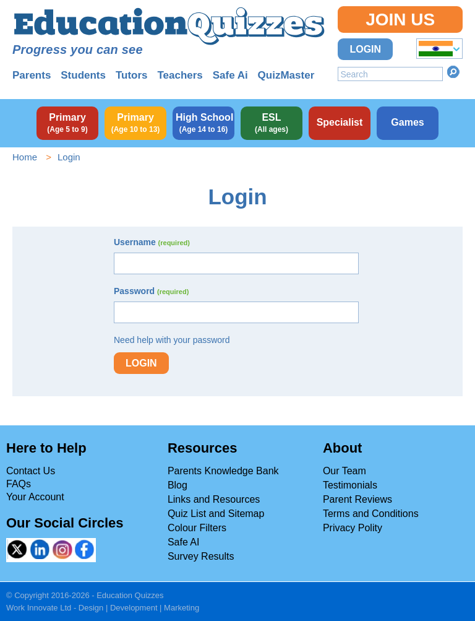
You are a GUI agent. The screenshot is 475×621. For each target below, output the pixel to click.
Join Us (400, 19)
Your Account (35, 497)
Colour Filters (197, 528)
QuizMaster (286, 75)
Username (152, 242)
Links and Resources (214, 499)
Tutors (132, 75)
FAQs (18, 484)
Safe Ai (230, 75)
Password (151, 291)
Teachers (179, 75)
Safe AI (184, 542)
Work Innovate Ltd (38, 607)
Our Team (344, 471)
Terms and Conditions (371, 513)
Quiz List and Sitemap (216, 513)
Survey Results (201, 556)
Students (83, 75)
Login (365, 49)
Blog (177, 485)
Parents (31, 75)
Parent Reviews (357, 499)
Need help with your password (172, 340)
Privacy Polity (352, 528)
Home (24, 157)
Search (453, 72)
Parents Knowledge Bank (223, 471)
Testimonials (350, 485)
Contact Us (30, 471)
